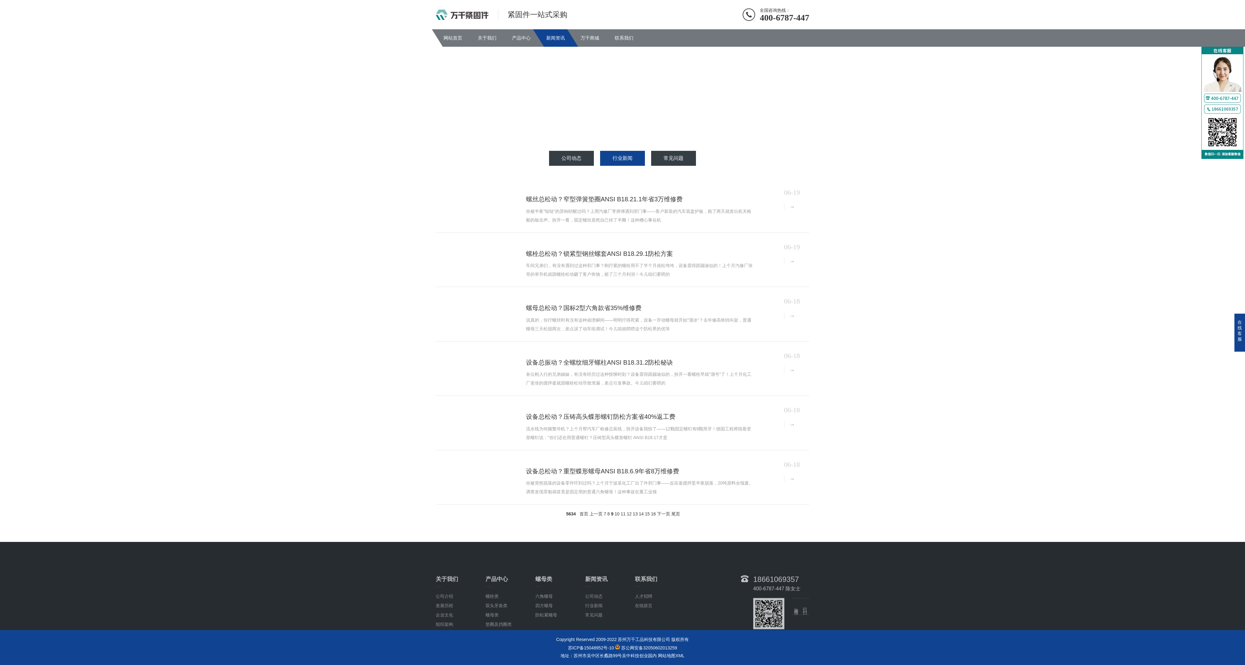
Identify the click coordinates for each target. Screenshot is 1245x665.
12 (629, 513)
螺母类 (492, 631)
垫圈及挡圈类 (499, 641)
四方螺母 (544, 622)
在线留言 (643, 622)
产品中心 (521, 38)
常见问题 (674, 158)
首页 (584, 513)
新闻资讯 (555, 38)
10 (617, 513)
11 (623, 513)
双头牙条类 (496, 622)
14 (641, 513)
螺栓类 (492, 613)
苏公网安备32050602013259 (649, 647)
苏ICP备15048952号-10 (591, 647)
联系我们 (624, 38)
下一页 (663, 513)
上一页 (596, 513)
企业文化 (444, 631)
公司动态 (571, 158)
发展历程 (444, 622)
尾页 (675, 513)
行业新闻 (622, 158)
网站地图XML (671, 655)
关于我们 (487, 38)
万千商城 (589, 38)
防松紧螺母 (546, 631)
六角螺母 (544, 613)
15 (647, 513)
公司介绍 (444, 613)
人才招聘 (643, 613)
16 (653, 513)
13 (635, 513)
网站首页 (453, 38)
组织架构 (444, 641)
